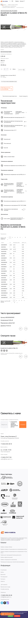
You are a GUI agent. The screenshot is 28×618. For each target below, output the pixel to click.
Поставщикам (4, 576)
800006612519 (4, 284)
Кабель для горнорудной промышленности (11, 555)
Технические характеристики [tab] (10, 96)
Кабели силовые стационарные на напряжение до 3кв (14, 549)
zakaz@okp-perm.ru (6, 459)
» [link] (7, 239)
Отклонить (17, 615)
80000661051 (4, 244)
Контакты (3, 579)
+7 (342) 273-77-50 (6, 457)
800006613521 (4, 288)
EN (12, 1)
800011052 (3, 247)
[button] (20, 328)
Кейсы (2, 572)
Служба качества (5, 589)
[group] (14, 27)
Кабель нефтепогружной (6, 557)
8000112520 (3, 286)
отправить (22, 424)
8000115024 (3, 295)
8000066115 (3, 253)
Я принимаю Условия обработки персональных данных (14, 424)
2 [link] (12, 237)
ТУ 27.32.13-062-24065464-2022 (9, 81)
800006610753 (4, 249)
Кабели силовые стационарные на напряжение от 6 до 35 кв (14, 552)
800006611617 (4, 280)
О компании (4, 570)
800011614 (3, 273)
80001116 (3, 255)
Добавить (21, 69)
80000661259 (4, 262)
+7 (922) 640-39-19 (6, 444)
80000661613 (4, 271)
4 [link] (17, 237)
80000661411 (4, 266)
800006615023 (4, 293)
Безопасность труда (5, 587)
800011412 (3, 269)
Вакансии (3, 574)
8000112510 (3, 264)
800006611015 (4, 275)
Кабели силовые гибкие (6, 547)
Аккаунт (22, 1)
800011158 (3, 260)
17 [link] (25, 237)
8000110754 (3, 251)
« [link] (7, 237)
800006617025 (4, 297)
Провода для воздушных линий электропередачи (12, 562)
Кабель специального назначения (9, 559)
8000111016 (3, 277)
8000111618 (3, 282)
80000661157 (4, 258)
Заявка (17, 1)
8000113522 (3, 290)
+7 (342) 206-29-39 (6, 595)
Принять (10, 615)
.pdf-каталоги (4, 584)
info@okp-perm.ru (6, 597)
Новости (3, 581)
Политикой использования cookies (17, 613)
